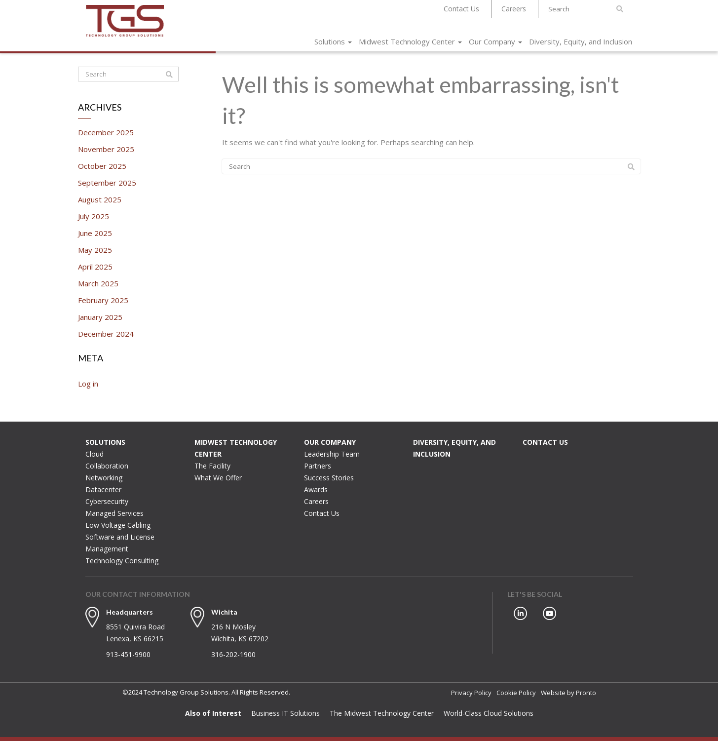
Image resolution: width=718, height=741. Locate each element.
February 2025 (103, 300)
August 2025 (99, 199)
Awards (316, 489)
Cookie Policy (516, 692)
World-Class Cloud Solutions (488, 713)
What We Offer (218, 477)
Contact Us (461, 8)
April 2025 (95, 267)
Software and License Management (119, 542)
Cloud (94, 454)
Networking (103, 477)
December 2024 (106, 334)
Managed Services (114, 513)
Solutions (333, 41)
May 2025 (95, 250)
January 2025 (100, 317)
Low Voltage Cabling (118, 525)
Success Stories (329, 477)
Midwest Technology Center (410, 41)
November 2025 (106, 149)
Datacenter (103, 489)
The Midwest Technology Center (382, 713)
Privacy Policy (471, 692)
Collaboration (106, 465)
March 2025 (98, 283)
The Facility (212, 465)
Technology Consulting (121, 560)
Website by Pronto (568, 692)
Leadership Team (332, 454)
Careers (513, 8)
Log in (88, 384)
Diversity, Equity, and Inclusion (580, 41)
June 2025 (95, 233)
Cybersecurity (106, 501)
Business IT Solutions (285, 713)
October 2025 (102, 166)
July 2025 (93, 216)
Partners (317, 465)
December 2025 (106, 132)
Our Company (495, 41)
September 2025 (107, 183)
